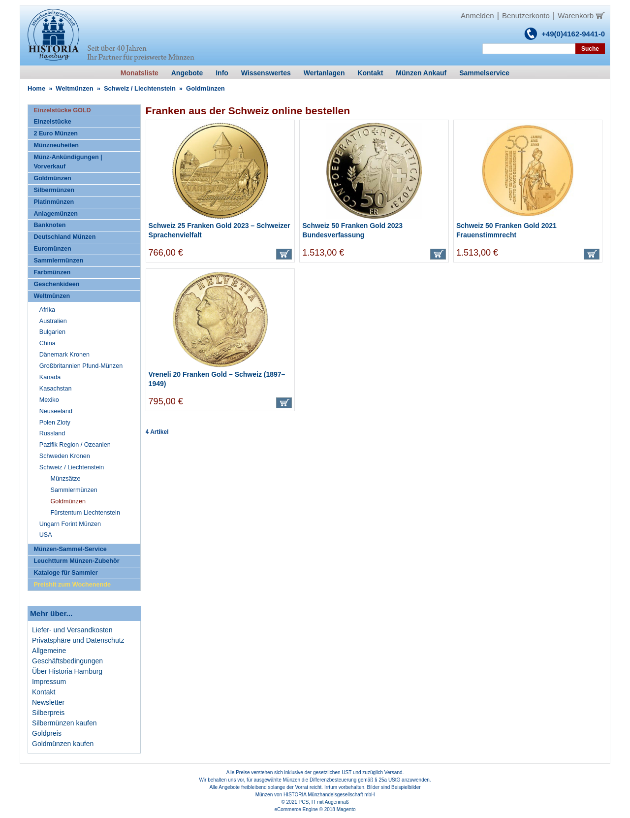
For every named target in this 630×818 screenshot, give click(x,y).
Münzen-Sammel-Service (69, 549)
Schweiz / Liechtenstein (140, 88)
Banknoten (49, 225)
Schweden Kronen (64, 456)
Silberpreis (48, 713)
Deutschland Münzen (64, 236)
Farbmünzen (51, 272)
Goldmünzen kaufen (63, 744)
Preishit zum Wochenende (72, 584)
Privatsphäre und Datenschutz (78, 640)
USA (45, 534)
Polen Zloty (54, 422)
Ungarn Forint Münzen (70, 524)
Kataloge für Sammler (65, 572)
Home (36, 88)
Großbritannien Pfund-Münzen (81, 365)
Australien (53, 321)
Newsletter (48, 702)
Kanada (50, 377)
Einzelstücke (52, 121)
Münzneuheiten (56, 145)
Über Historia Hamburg (67, 671)
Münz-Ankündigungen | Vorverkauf (67, 162)
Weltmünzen (74, 88)
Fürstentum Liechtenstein (85, 512)
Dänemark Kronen (64, 354)
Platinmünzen (53, 201)
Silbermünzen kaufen (64, 723)
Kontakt (43, 692)
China (47, 343)
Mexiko (49, 399)
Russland (52, 433)
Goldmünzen (52, 178)
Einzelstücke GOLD (62, 110)
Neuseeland (55, 411)
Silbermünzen (53, 190)
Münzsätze (66, 478)
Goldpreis (47, 733)
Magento (346, 809)
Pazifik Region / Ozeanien (75, 444)
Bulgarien (52, 331)
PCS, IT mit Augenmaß (324, 802)
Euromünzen (52, 248)
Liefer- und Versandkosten (72, 630)
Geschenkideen (56, 284)
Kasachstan (55, 388)
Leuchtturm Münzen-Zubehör (76, 560)
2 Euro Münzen (55, 133)
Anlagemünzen (55, 213)
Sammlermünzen (58, 260)
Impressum (49, 682)
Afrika (47, 309)
